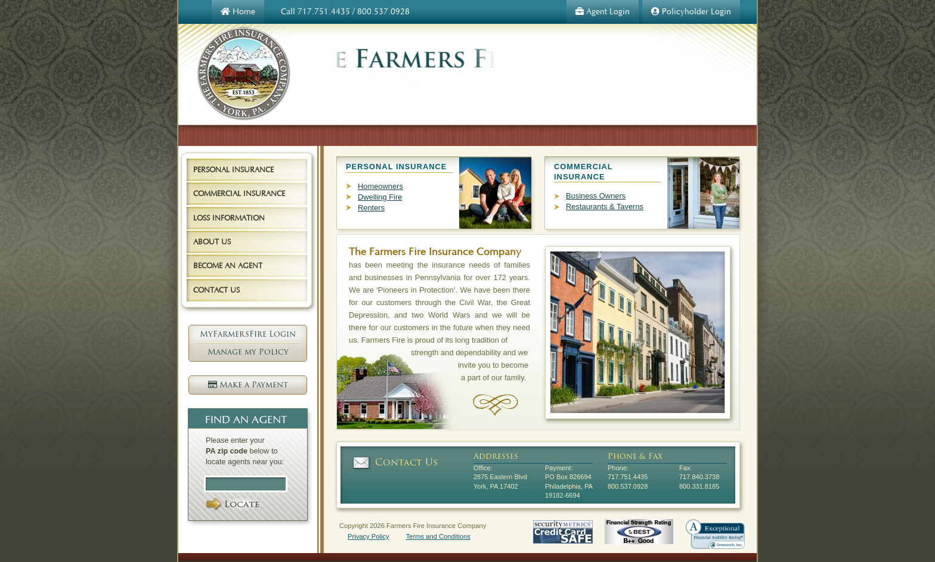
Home (238, 12)
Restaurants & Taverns (604, 206)
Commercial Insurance (239, 193)
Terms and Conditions (438, 536)
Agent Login (602, 12)
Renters (371, 207)
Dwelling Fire (380, 196)
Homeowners (380, 186)
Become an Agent (227, 265)
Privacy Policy (368, 536)
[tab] (241, 170)
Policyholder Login (691, 12)
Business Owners (596, 195)
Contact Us (406, 462)
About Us (212, 241)
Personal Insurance (233, 169)
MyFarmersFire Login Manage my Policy (248, 343)
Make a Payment (248, 384)
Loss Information (229, 217)
